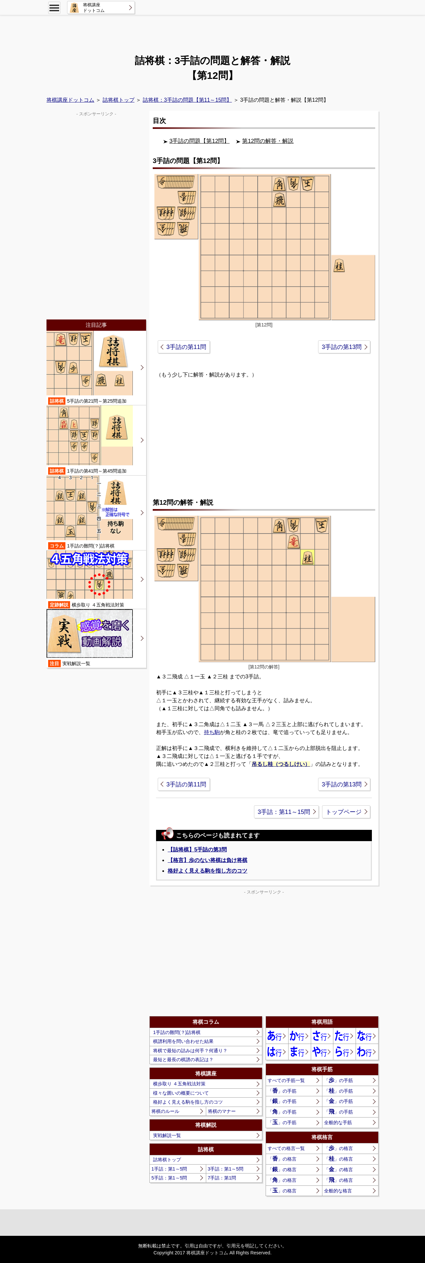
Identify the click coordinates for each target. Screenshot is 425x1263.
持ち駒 (212, 732)
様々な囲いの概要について (181, 1093)
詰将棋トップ (118, 100)
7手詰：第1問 (222, 1177)
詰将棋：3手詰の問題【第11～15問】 (187, 100)
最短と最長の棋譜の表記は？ (183, 1059)
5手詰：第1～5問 (169, 1177)
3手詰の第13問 (342, 347)
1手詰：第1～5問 (169, 1169)
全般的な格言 (338, 1190)
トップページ (344, 812)
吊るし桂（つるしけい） (281, 764)
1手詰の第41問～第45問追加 (89, 440)
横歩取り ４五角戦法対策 (179, 1083)
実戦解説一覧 (167, 1135)
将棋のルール (165, 1111)
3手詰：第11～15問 (284, 812)
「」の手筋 (338, 1080)
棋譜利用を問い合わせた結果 (183, 1041)
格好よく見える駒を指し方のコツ (207, 871)
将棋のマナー (222, 1111)
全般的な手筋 (338, 1122)
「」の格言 (338, 1148)
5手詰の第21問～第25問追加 (89, 368)
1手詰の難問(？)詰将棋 (177, 1032)
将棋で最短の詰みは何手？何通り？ (190, 1050)
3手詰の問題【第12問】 (199, 141)
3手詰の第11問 (186, 347)
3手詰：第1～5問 (225, 1169)
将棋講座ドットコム (70, 100)
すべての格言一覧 (286, 1148)
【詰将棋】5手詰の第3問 (197, 849)
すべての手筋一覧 (286, 1080)
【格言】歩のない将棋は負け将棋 (207, 860)
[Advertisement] (212, 31)
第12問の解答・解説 (268, 141)
